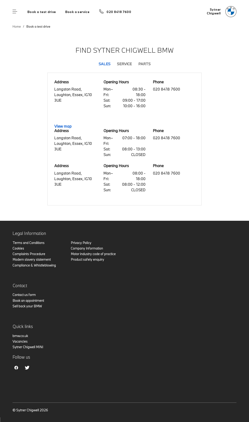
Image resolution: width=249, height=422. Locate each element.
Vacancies (20, 341)
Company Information (87, 248)
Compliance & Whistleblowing (34, 265)
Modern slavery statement (32, 259)
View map (62, 126)
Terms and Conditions (29, 242)
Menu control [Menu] (15, 11)
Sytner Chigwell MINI (28, 347)
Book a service (77, 12)
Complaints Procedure (29, 254)
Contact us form (24, 294)
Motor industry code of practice (93, 254)
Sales (104, 64)
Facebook (16, 367)
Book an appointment (28, 300)
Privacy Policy (81, 242)
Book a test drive (41, 12)
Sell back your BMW (27, 306)
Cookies (18, 248)
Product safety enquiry (87, 259)
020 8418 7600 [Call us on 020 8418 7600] (119, 12)
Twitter (27, 367)
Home (17, 26)
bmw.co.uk (20, 336)
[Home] (221, 11)
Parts (144, 64)
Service (124, 64)
